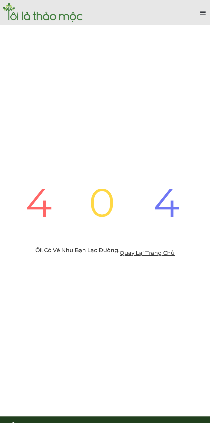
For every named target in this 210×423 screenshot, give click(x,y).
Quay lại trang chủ (147, 253)
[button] (202, 12)
